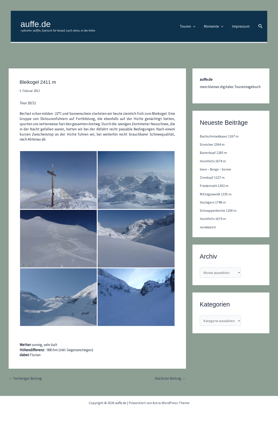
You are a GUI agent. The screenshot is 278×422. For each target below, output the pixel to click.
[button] (196, 26)
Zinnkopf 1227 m (212, 177)
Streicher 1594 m (213, 144)
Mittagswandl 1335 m (216, 194)
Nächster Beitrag (170, 378)
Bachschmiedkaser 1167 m (220, 136)
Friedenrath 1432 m (215, 185)
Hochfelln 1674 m (213, 161)
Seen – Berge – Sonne (216, 169)
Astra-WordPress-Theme (171, 403)
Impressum (241, 26)
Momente (215, 26)
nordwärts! (208, 227)
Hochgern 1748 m (213, 202)
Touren (190, 26)
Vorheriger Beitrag (25, 378)
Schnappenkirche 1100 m (219, 210)
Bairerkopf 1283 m (214, 152)
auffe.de (35, 24)
